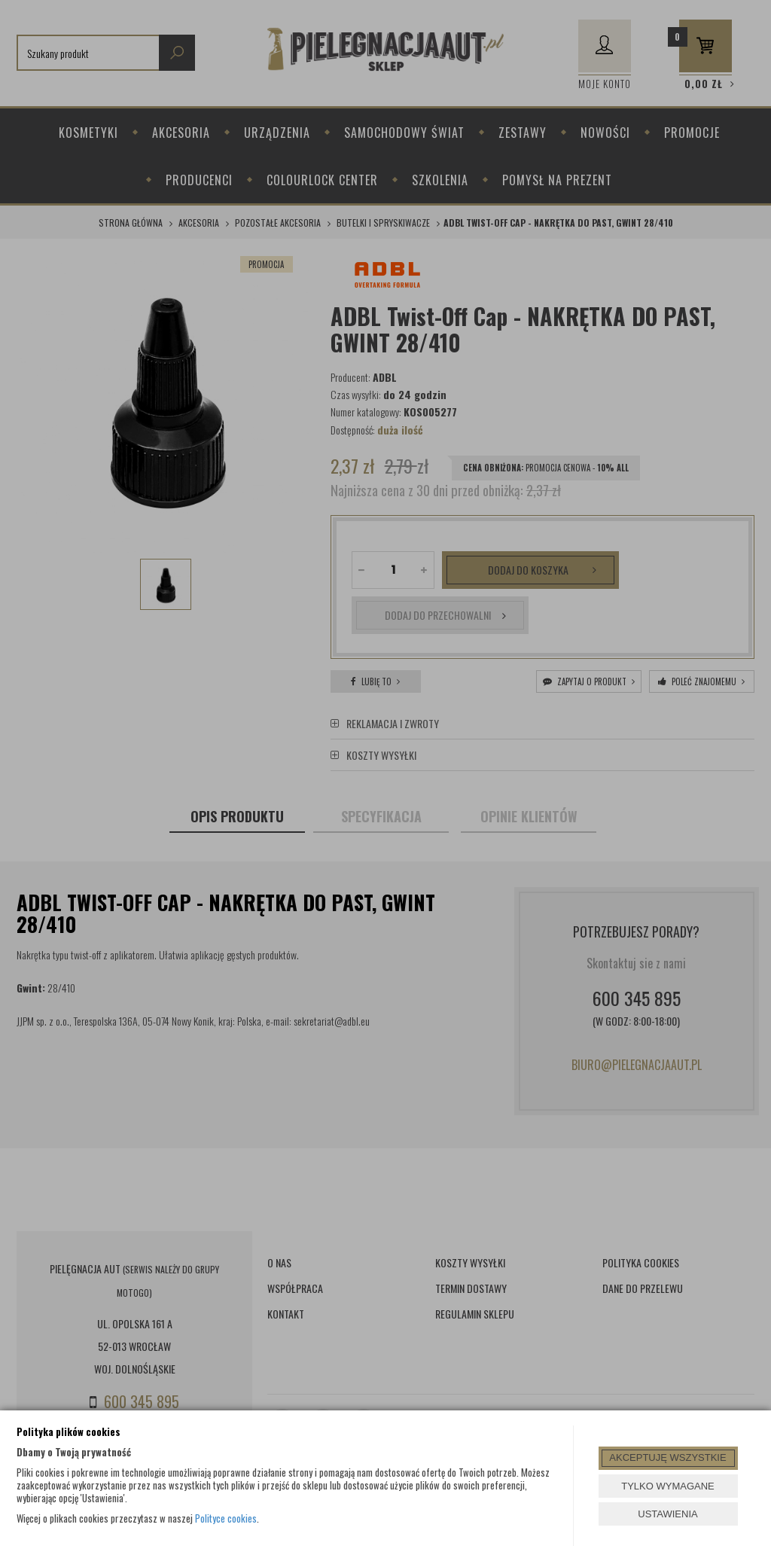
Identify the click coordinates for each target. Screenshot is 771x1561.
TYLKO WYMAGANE (668, 1486)
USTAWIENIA (667, 1514)
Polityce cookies (226, 1518)
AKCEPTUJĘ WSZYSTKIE (667, 1457)
